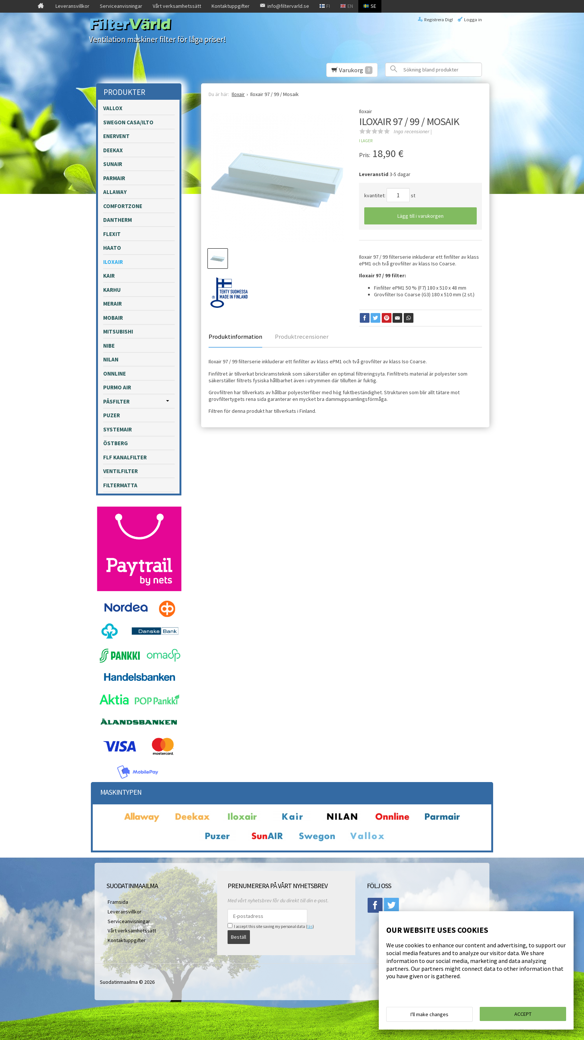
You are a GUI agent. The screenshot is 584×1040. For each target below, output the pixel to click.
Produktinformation (235, 336)
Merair (112, 303)
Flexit (112, 233)
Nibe (109, 345)
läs (309, 926)
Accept (522, 1014)
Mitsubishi (118, 331)
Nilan (110, 359)
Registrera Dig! (438, 19)
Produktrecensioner (301, 336)
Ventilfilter (120, 471)
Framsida (117, 901)
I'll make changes (429, 1014)
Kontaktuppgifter (231, 6)
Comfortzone (122, 206)
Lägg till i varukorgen (420, 216)
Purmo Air (117, 387)
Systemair (117, 429)
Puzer (111, 415)
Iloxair (113, 261)
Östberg (115, 443)
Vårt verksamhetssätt (177, 6)
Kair (109, 275)
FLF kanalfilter (125, 457)
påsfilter (116, 401)
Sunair (112, 164)
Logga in (473, 19)
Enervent (116, 136)
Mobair (113, 317)
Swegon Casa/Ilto (128, 122)
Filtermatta (120, 485)
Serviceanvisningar (121, 6)
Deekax (113, 150)
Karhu (112, 289)
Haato (112, 247)
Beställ (238, 936)
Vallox (113, 108)
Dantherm (117, 219)
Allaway (115, 191)
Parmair (114, 178)
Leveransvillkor (72, 6)
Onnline (114, 373)
